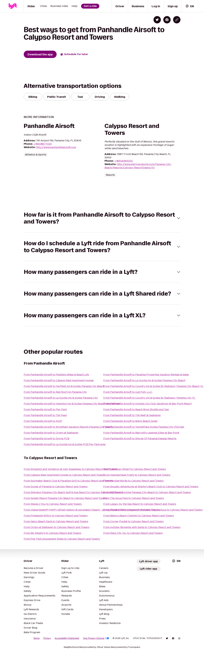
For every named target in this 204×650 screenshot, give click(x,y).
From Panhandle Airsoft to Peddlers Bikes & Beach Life (56, 374)
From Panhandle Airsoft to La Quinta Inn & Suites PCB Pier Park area (64, 444)
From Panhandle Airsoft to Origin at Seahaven (51, 432)
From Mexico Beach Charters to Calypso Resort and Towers (138, 515)
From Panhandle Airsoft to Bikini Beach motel (130, 421)
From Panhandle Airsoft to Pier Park (45, 409)
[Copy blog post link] (176, 19)
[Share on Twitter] (157, 19)
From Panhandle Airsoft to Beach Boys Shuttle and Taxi (136, 409)
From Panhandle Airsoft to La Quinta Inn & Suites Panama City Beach (144, 380)
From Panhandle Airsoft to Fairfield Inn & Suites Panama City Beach (64, 386)
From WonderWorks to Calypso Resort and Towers (133, 480)
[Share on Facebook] (167, 19)
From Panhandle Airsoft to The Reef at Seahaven (132, 415)
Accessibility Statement (67, 638)
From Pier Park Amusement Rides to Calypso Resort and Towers (62, 539)
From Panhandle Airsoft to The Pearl (45, 415)
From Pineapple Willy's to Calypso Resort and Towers (56, 515)
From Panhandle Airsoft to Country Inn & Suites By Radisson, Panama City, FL (149, 398)
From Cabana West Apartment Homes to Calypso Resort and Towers (64, 475)
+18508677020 (43, 144)
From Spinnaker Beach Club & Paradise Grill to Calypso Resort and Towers (68, 480)
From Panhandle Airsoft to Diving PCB (46, 438)
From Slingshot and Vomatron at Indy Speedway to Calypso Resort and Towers (70, 469)
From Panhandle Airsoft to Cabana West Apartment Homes (59, 380)
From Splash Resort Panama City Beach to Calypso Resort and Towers (65, 498)
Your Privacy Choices (96, 638)
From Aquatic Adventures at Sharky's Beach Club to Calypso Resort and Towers (150, 486)
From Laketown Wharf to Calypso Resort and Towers (134, 469)
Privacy (47, 638)
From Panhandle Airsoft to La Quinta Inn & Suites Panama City (61, 398)
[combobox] (189, 6)
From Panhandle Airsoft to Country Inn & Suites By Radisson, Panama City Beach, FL (153, 386)
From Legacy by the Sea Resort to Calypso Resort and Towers (139, 504)
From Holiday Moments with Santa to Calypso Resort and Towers (141, 527)
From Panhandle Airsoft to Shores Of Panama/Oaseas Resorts (139, 438)
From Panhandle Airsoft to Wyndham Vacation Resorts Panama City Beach (68, 427)
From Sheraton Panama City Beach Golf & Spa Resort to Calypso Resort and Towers (73, 492)
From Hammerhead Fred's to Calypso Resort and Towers (136, 475)
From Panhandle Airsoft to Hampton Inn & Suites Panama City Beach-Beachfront (72, 403)
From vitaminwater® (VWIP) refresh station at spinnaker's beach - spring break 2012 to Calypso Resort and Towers (92, 510)
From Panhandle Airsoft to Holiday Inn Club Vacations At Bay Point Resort (147, 403)
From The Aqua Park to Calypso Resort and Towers (133, 498)
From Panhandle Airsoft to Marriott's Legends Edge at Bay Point (141, 432)
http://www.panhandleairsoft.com (56, 147)
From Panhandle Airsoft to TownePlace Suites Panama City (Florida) (143, 427)
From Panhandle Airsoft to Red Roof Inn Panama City (55, 392)
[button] (102, 218)
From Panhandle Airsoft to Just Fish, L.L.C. (128, 392)
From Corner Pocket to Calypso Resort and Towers (133, 521)
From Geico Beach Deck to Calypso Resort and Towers (56, 521)
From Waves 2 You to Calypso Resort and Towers (53, 504)
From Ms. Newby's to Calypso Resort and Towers (52, 533)
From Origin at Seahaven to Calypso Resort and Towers (56, 527)
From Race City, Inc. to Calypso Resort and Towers (133, 533)
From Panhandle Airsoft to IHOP (43, 421)
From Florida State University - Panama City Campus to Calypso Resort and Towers (153, 510)
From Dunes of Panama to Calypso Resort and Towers (56, 486)
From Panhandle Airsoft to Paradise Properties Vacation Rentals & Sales (146, 374)
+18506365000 (123, 161)
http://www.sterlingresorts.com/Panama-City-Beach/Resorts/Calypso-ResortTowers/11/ (138, 165)
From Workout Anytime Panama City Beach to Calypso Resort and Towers (147, 492)
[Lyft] (13, 6)
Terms (36, 638)
